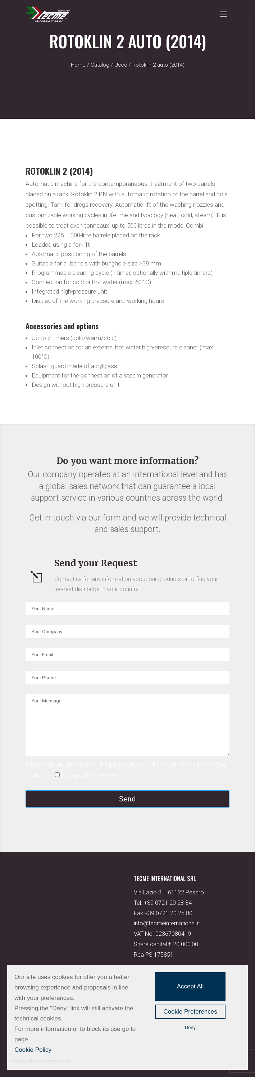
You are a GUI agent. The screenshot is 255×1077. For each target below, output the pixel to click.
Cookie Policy (32, 1049)
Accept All (190, 986)
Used (120, 65)
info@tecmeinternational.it (167, 923)
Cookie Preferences (190, 1011)
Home (78, 65)
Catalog (100, 65)
